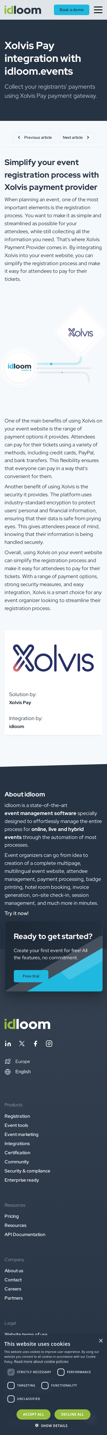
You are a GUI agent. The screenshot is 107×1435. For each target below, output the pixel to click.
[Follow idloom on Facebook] (35, 1044)
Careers (13, 1289)
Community (17, 1162)
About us (14, 1271)
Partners (14, 1298)
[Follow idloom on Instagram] (49, 1044)
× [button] (100, 1341)
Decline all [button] (72, 1414)
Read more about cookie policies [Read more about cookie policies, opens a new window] (41, 1361)
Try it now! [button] (17, 913)
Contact (13, 1280)
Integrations (17, 1144)
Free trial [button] (31, 976)
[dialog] (53, 1385)
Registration (17, 1116)
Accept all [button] (33, 1414)
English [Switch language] (18, 1072)
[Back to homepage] (27, 1027)
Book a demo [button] (72, 9)
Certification (17, 1153)
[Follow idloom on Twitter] (21, 1044)
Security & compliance (27, 1171)
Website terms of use (26, 1335)
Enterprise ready (22, 1180)
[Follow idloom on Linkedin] (8, 1044)
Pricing (12, 1216)
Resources (15, 1225)
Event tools (16, 1125)
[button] (17, 1061)
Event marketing (22, 1134)
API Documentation (25, 1234)
